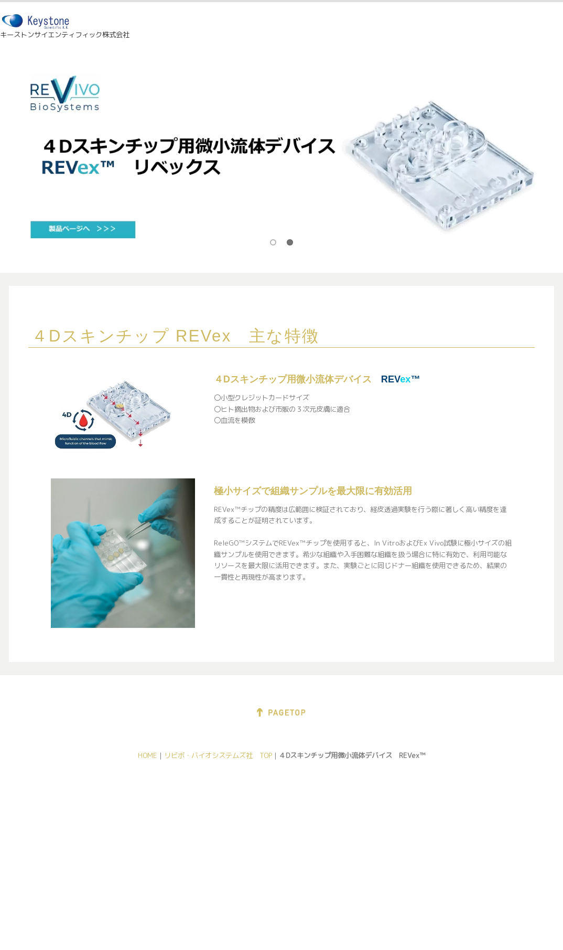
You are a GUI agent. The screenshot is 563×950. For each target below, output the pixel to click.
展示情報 (375, 29)
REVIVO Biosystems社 (279, 827)
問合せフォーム (71, 851)
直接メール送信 (71, 839)
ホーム (57, 803)
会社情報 (437, 29)
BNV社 (448, 831)
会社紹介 (60, 815)
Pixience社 (161, 827)
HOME (319, 29)
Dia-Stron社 (163, 862)
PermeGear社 (264, 815)
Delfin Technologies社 (179, 815)
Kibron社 (354, 818)
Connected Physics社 (179, 839)
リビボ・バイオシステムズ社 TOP (218, 755)
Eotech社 (159, 851)
